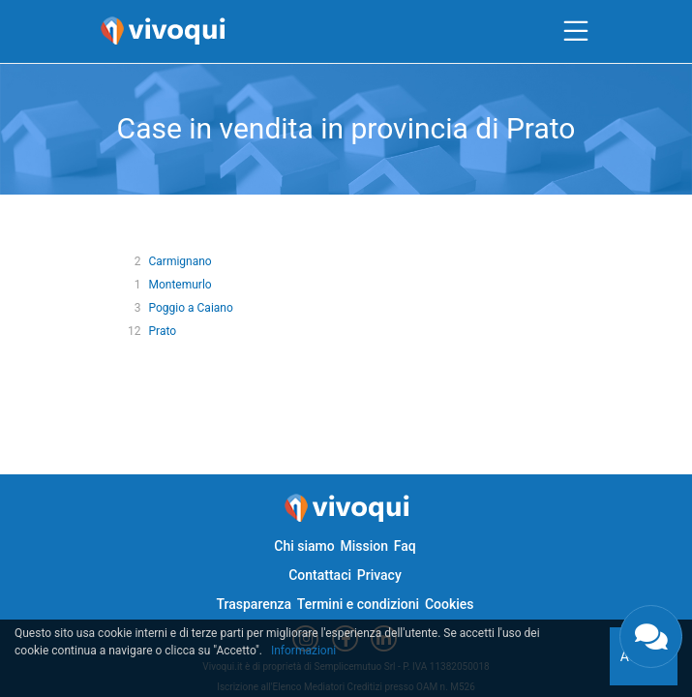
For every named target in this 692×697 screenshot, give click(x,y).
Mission (364, 546)
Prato (162, 331)
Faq (405, 546)
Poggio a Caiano (190, 308)
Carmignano (179, 261)
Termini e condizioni (358, 604)
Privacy (379, 575)
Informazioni (303, 650)
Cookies (449, 604)
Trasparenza (253, 604)
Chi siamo (304, 546)
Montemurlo (179, 284)
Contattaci (319, 575)
